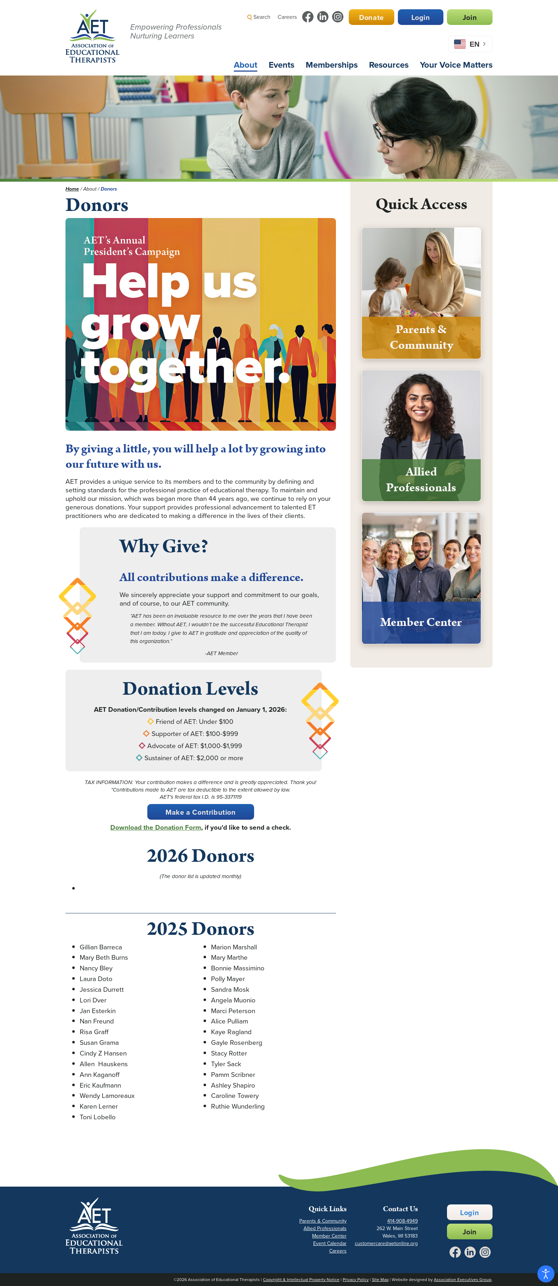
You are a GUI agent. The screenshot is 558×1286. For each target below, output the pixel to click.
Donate (371, 17)
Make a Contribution (200, 812)
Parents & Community (323, 1221)
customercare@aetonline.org (386, 1243)
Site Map (380, 1279)
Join (470, 17)
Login (420, 17)
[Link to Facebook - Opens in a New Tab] (308, 16)
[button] (366, 33)
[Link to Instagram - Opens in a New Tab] (337, 16)
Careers (287, 17)
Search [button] (258, 17)
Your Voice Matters (456, 65)
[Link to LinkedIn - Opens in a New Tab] (322, 16)
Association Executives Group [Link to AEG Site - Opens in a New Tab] (462, 1279)
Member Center (329, 1236)
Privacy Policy (356, 1279)
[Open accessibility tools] (545, 1273)
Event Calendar (330, 1243)
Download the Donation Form (155, 827)
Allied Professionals (325, 1228)
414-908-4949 (402, 1221)
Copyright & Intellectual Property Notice (301, 1279)
